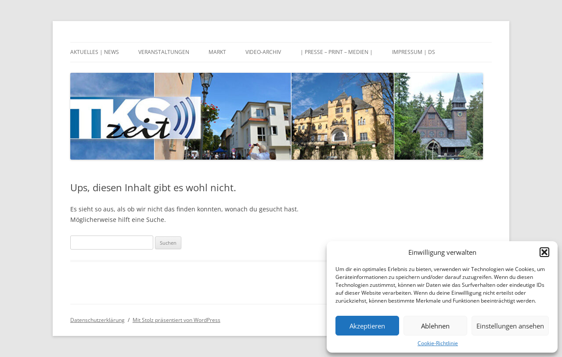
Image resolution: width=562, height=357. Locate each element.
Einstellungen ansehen (510, 325)
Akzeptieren (367, 325)
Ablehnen (435, 325)
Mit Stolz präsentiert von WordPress (176, 320)
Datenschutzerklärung (97, 320)
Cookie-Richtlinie (438, 343)
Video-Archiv (263, 52)
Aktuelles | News (94, 52)
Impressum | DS (413, 52)
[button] (544, 252)
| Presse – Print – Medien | (336, 52)
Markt (217, 52)
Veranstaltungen (163, 52)
